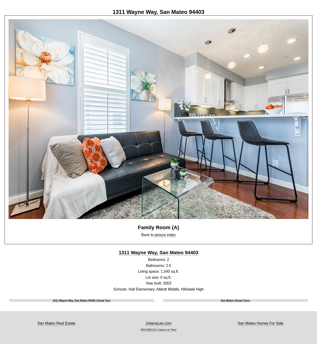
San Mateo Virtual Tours (235, 300)
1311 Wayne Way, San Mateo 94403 (158, 252)
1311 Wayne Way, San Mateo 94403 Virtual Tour (81, 300)
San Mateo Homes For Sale (260, 323)
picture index (165, 235)
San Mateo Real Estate (56, 323)
